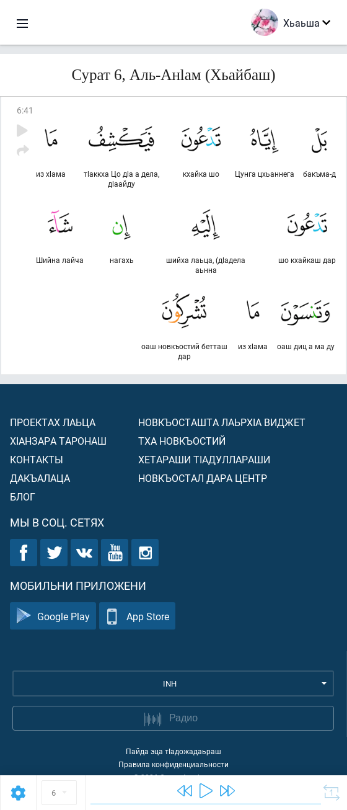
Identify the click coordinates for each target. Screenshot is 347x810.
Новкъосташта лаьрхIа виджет (221, 422)
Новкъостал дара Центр (202, 477)
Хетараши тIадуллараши (204, 459)
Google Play (53, 616)
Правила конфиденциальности (173, 764)
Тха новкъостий (182, 440)
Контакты (36, 459)
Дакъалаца (40, 477)
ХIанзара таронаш (58, 440)
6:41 (25, 110)
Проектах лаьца (52, 422)
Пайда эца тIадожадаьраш (173, 751)
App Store (137, 616)
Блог (22, 496)
